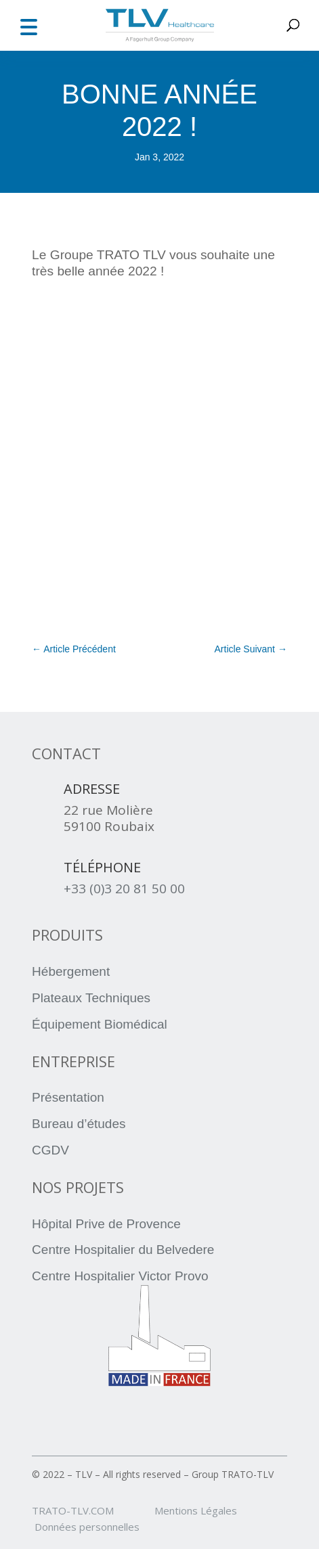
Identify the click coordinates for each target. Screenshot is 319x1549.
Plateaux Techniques (91, 998)
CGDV (50, 1150)
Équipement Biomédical (99, 1024)
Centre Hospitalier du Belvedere (123, 1249)
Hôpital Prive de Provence (106, 1224)
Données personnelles (87, 1526)
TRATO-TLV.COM (92, 1510)
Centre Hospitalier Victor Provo (120, 1276)
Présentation (68, 1097)
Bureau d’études (78, 1124)
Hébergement (71, 971)
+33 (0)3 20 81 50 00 (124, 888)
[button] (28, 25)
